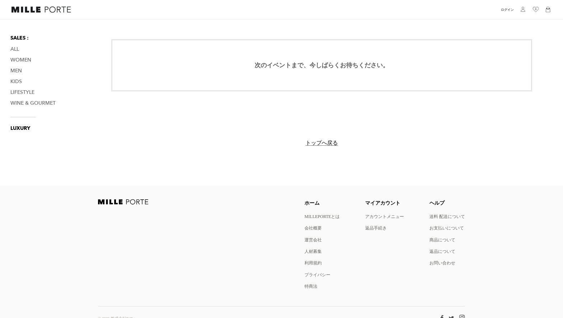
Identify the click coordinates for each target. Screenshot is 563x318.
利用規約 (313, 263)
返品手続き (376, 228)
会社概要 (313, 228)
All (14, 49)
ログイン (507, 9)
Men (16, 70)
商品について (442, 240)
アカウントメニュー (384, 216)
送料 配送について (447, 216)
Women (20, 59)
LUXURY (20, 128)
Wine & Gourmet (33, 103)
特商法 (310, 286)
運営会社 (313, 240)
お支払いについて (446, 228)
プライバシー (317, 275)
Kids (16, 81)
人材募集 (313, 251)
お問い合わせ (442, 263)
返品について (442, 251)
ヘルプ (437, 202)
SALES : (19, 38)
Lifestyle (22, 92)
